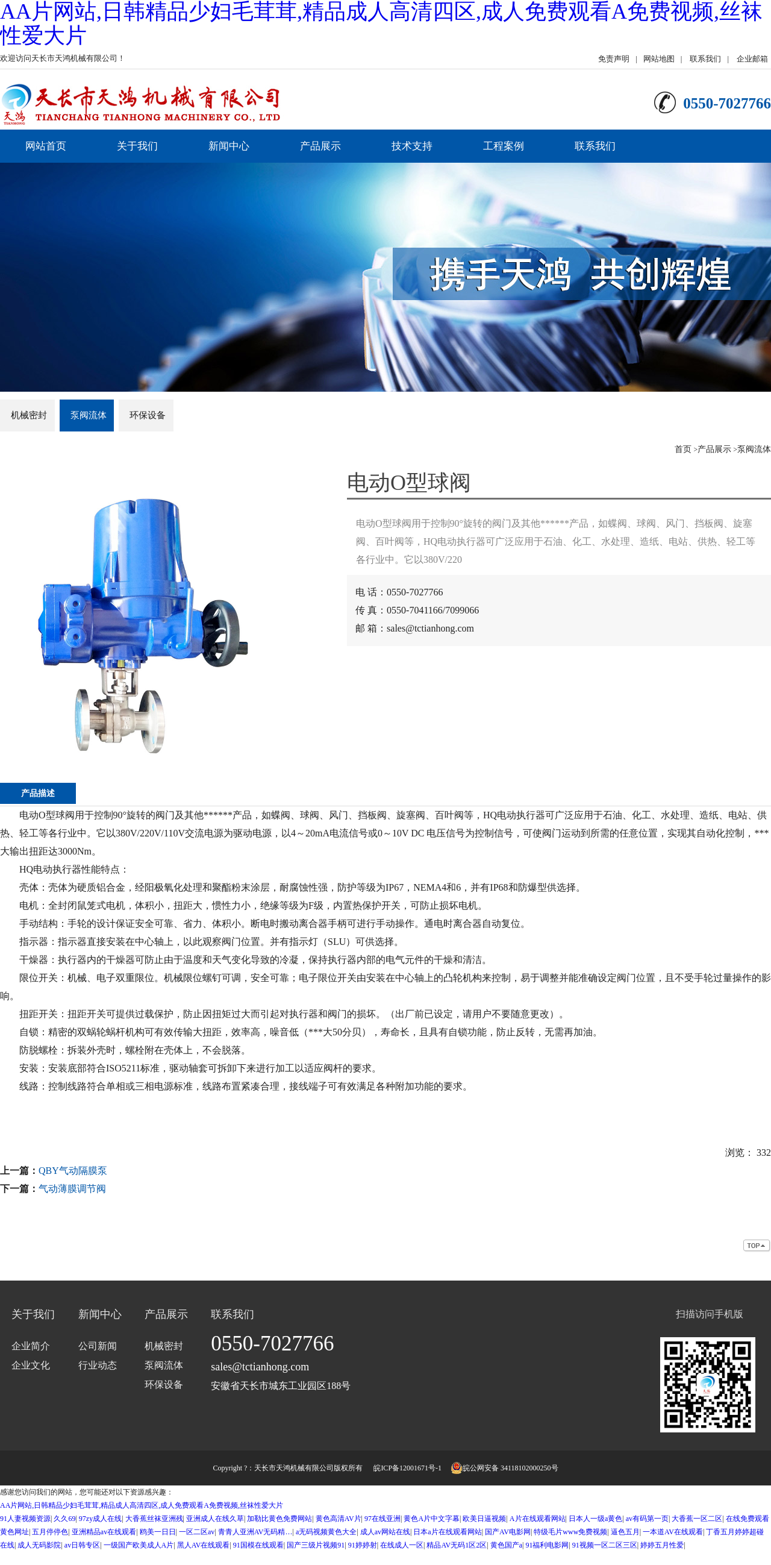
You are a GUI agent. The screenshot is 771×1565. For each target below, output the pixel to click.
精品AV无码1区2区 (456, 1545)
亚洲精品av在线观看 (104, 1532)
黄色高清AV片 (338, 1518)
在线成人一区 (401, 1545)
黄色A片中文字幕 (432, 1518)
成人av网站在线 (385, 1532)
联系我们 (705, 58)
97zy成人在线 (100, 1518)
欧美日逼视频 (484, 1518)
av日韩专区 (82, 1545)
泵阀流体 (88, 415)
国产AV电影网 (508, 1532)
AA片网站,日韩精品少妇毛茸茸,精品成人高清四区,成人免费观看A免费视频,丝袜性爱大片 (141, 1505)
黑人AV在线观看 (203, 1545)
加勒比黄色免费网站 (279, 1518)
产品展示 (320, 146)
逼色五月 (625, 1532)
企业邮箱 (752, 58)
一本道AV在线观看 (673, 1532)
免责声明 (613, 58)
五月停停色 (50, 1532)
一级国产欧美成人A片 (139, 1545)
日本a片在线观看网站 (447, 1532)
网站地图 (659, 58)
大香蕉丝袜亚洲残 (154, 1518)
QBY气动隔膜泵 (73, 1170)
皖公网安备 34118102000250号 (504, 1468)
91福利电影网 (547, 1545)
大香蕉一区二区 (697, 1518)
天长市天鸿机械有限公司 (294, 1468)
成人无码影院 (39, 1545)
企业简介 (30, 1346)
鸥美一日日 (158, 1532)
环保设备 (148, 415)
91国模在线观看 (258, 1545)
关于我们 (137, 146)
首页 (683, 449)
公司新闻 (97, 1346)
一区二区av (196, 1532)
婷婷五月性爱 (662, 1545)
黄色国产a (506, 1545)
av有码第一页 (647, 1518)
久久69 (64, 1518)
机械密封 (29, 415)
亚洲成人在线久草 (215, 1518)
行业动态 (97, 1365)
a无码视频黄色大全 (326, 1532)
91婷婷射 (362, 1545)
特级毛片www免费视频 (570, 1532)
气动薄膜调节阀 (72, 1189)
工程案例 (503, 146)
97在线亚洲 (382, 1518)
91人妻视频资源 (25, 1518)
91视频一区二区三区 (604, 1545)
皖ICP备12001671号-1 (407, 1468)
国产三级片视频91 (316, 1545)
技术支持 (412, 146)
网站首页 (45, 146)
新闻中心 (228, 146)
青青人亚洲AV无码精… (255, 1532)
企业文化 (30, 1365)
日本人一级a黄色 (595, 1518)
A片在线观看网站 (538, 1518)
